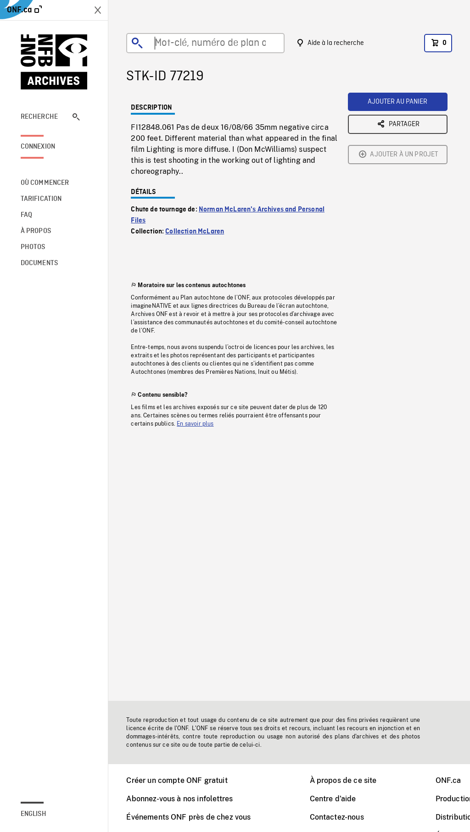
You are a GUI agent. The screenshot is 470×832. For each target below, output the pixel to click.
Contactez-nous (337, 817)
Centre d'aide (333, 798)
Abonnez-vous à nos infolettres (179, 798)
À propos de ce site (343, 780)
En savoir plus (195, 424)
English (33, 814)
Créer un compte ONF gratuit (176, 780)
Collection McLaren (194, 231)
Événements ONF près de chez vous (188, 817)
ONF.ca (448, 780)
